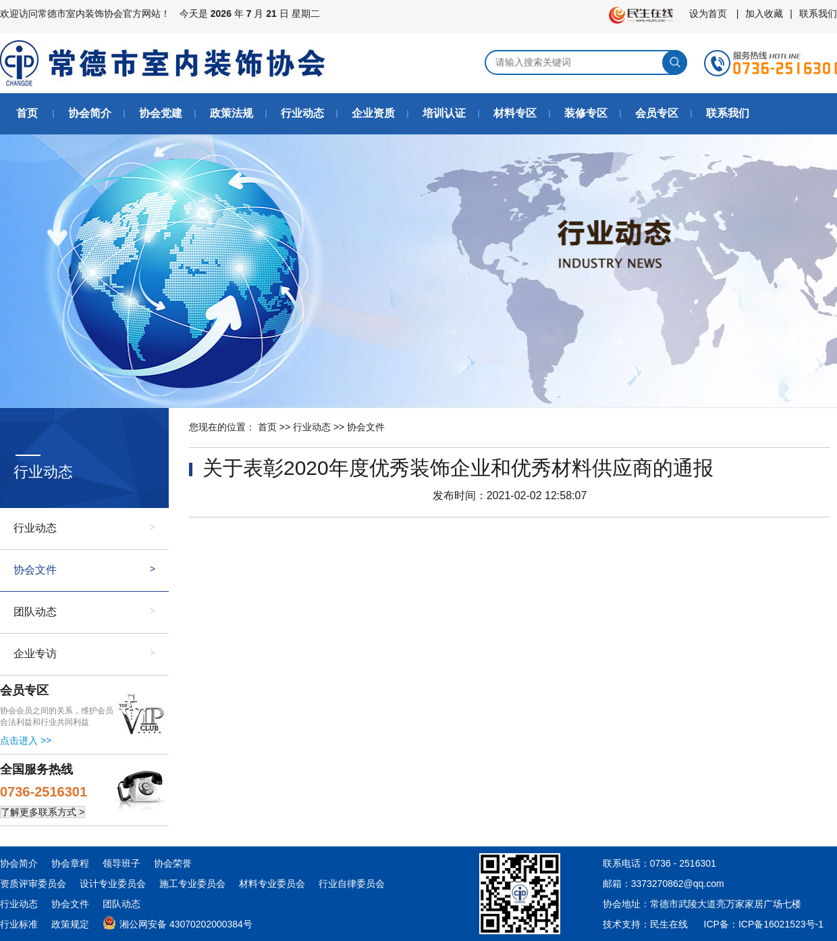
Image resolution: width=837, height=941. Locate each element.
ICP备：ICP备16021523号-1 (764, 924)
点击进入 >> (25, 740)
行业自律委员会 (352, 883)
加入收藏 (764, 13)
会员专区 (656, 113)
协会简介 (89, 113)
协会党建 (160, 113)
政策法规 (231, 113)
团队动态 (35, 611)
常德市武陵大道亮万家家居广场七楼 (725, 903)
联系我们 (818, 13)
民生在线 (669, 924)
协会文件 (35, 570)
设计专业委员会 (113, 883)
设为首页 (708, 13)
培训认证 (444, 113)
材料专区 (515, 113)
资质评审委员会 (33, 883)
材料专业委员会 (272, 883)
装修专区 (586, 113)
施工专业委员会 (192, 883)
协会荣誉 (173, 863)
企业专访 (35, 653)
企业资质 (373, 113)
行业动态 (302, 113)
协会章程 (70, 863)
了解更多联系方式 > (42, 812)
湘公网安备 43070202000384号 (177, 922)
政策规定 (70, 924)
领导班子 (121, 863)
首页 (27, 113)
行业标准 (19, 924)
